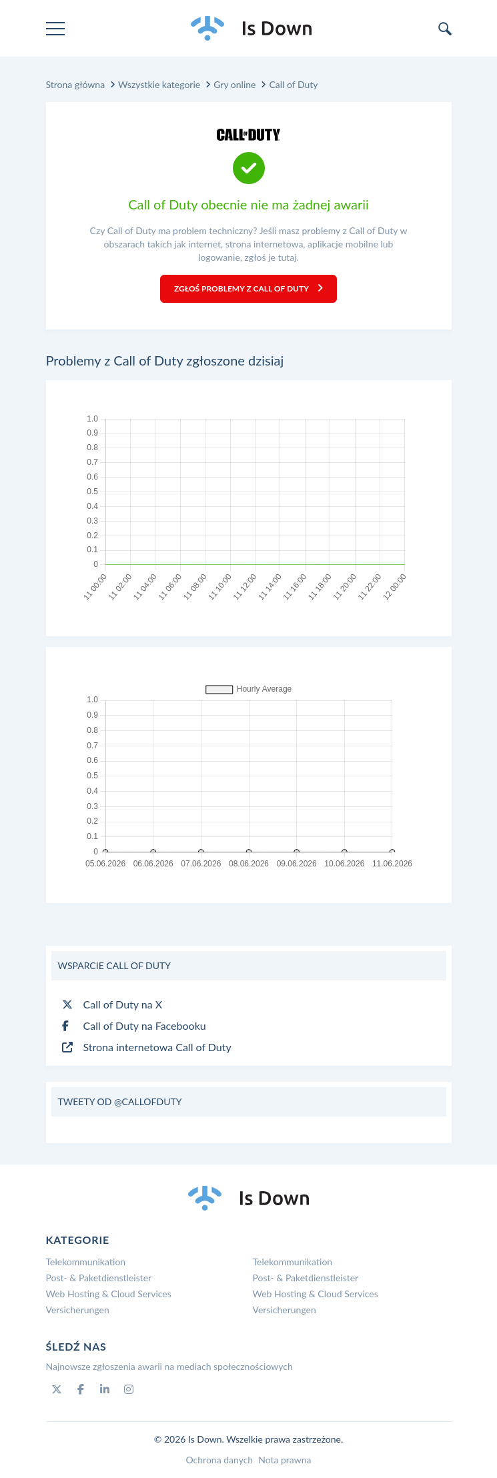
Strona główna (75, 84)
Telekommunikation (86, 1261)
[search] (445, 28)
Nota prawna (284, 1459)
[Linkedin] (104, 1389)
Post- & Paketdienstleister (99, 1277)
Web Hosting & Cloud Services (108, 1293)
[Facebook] (80, 1389)
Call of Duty (293, 84)
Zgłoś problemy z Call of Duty (248, 288)
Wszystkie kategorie (159, 84)
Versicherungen (77, 1309)
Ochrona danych (219, 1459)
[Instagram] (128, 1389)
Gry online (234, 84)
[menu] (55, 28)
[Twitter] (56, 1389)
